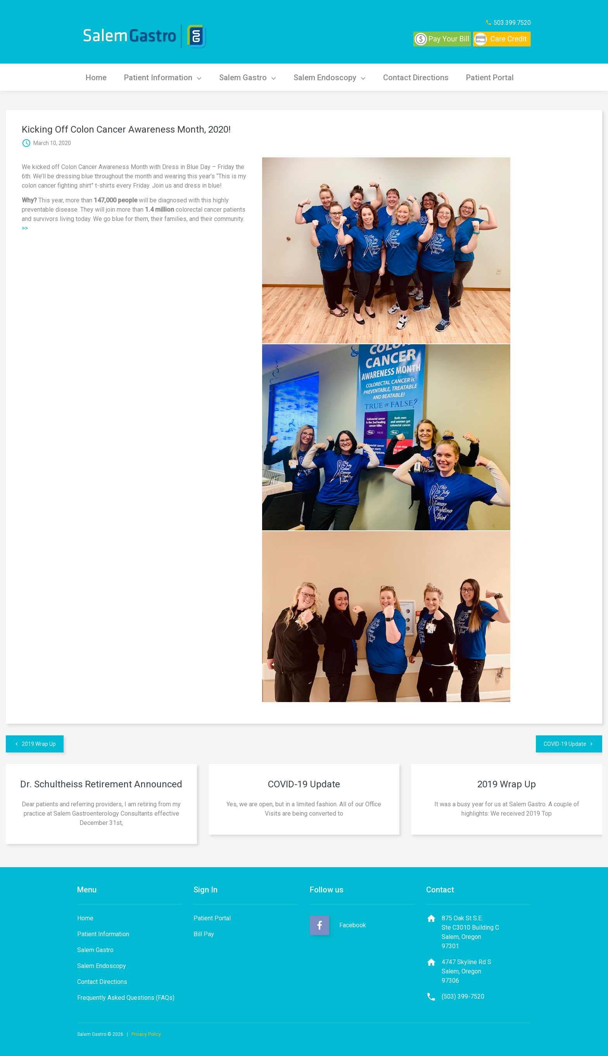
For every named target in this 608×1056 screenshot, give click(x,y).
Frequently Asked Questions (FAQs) (125, 997)
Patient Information (165, 77)
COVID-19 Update (565, 744)
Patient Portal (496, 77)
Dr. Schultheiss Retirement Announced (101, 784)
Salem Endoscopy (334, 77)
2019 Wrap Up (39, 744)
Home (96, 77)
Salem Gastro (250, 77)
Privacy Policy (146, 1034)
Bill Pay (203, 934)
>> (25, 228)
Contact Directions (421, 77)
